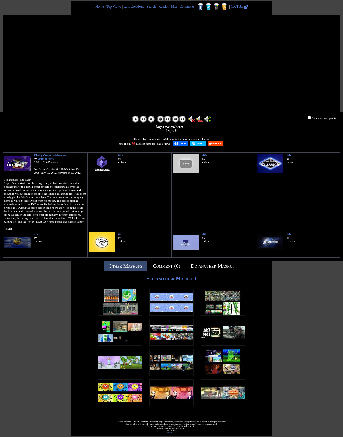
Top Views (113, 6)
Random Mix (167, 6)
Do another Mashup (212, 266)
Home (99, 6)
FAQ (175, 433)
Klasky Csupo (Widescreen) (51, 155)
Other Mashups (125, 266)
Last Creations (134, 6)
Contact (169, 433)
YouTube (239, 6)
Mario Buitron (45, 158)
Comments (186, 6)
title (120, 155)
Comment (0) (166, 266)
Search (151, 6)
